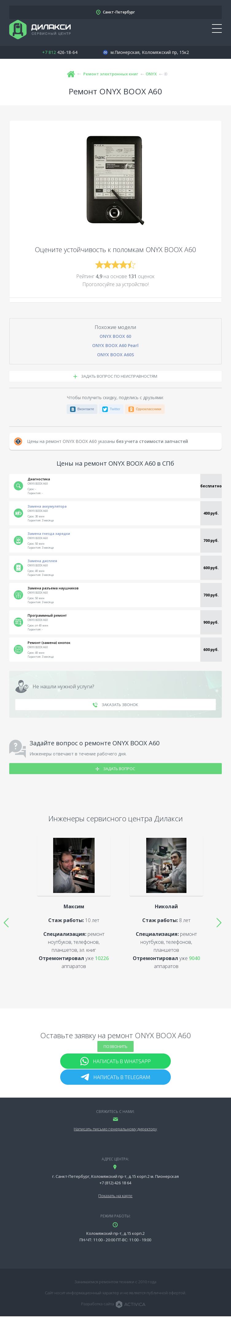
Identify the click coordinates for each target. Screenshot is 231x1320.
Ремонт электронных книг (110, 74)
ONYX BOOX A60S (115, 354)
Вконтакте (85, 409)
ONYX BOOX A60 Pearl (115, 345)
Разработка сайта (97, 1304)
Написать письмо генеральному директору (115, 1129)
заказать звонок (115, 705)
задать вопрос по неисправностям (115, 376)
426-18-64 (59, 52)
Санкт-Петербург (119, 12)
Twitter (115, 409)
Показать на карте (115, 1195)
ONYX (151, 74)
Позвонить (115, 1046)
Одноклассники (148, 409)
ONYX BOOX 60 (115, 336)
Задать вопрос (115, 768)
